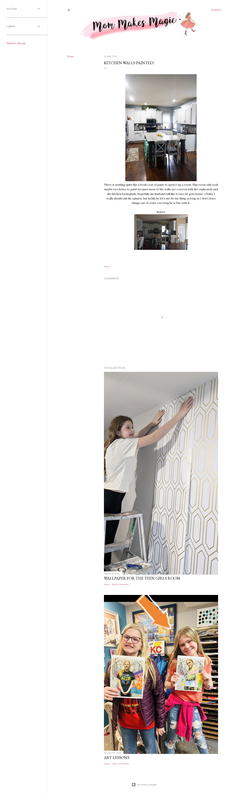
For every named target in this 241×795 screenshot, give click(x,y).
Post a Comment (120, 584)
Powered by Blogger (144, 785)
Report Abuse (16, 43)
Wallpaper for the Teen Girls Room (142, 578)
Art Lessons (116, 757)
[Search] (216, 10)
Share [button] (70, 56)
